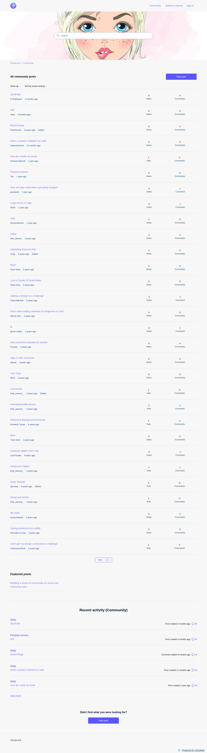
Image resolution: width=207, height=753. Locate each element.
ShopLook (15, 63)
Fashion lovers (19, 635)
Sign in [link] (189, 5)
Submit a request (174, 5)
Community (155, 5)
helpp (13, 233)
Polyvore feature (19, 171)
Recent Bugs (17, 125)
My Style (15, 512)
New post (181, 76)
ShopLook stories (19, 497)
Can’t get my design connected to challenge (33, 543)
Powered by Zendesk (193, 750)
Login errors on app (20, 202)
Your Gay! (15, 373)
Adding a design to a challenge (27, 295)
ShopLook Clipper (20, 466)
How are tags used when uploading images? (34, 187)
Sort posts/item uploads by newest (28, 342)
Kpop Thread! (17, 481)
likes (12, 435)
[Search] (103, 35)
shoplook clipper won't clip (24, 450)
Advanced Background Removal (27, 419)
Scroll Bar (15, 94)
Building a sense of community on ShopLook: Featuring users (34, 585)
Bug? (13, 264)
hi (11, 326)
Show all (15, 86)
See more (15, 695)
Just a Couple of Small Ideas (25, 280)
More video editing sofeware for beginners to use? (37, 311)
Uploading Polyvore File (23, 249)
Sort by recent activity (36, 86)
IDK (12, 109)
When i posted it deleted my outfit (28, 140)
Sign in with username (22, 357)
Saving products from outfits (25, 528)
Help (13, 619)
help (12, 218)
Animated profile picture (23, 404)
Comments (16, 388)
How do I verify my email (23, 156)
